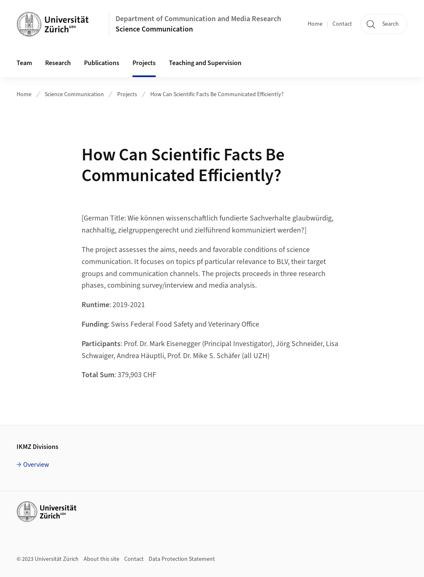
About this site (101, 559)
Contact (342, 24)
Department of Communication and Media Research (198, 19)
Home (315, 24)
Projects (144, 63)
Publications (101, 63)
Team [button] (24, 63)
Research (58, 63)
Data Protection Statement (182, 559)
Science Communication (154, 29)
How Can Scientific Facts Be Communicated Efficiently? (217, 94)
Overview (36, 464)
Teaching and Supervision (205, 63)
